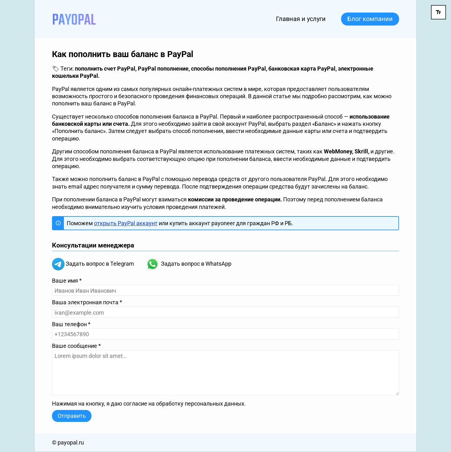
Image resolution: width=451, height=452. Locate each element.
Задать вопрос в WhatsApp (188, 264)
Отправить (72, 415)
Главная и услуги (301, 19)
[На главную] (74, 18)
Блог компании (370, 19)
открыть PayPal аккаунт (126, 223)
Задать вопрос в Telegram (93, 264)
